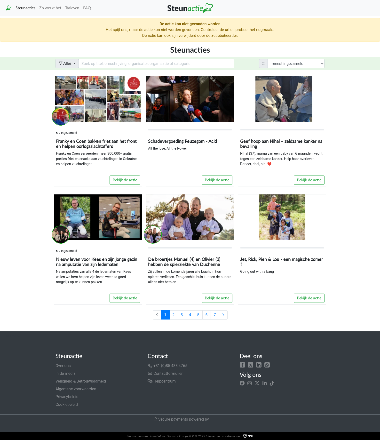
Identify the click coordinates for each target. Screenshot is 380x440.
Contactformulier (165, 373)
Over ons (63, 365)
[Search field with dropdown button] (156, 63)
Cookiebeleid (66, 404)
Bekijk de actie (125, 180)
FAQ (87, 8)
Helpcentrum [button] (162, 381)
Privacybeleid (66, 396)
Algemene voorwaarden (75, 389)
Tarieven (72, 8)
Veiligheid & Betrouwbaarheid (80, 381)
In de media (65, 373)
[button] (242, 364)
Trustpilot (12, 336)
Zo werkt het (50, 8)
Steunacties (25, 8)
